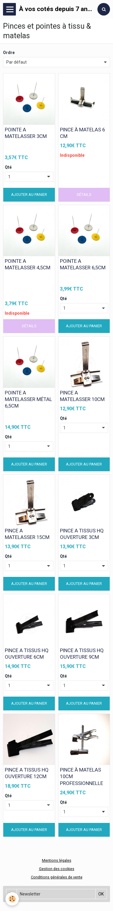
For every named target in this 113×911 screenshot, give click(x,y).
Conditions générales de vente (56, 877)
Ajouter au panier (29, 194)
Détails (84, 194)
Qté (8, 167)
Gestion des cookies (56, 869)
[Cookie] (12, 899)
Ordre (9, 52)
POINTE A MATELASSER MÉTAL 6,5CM (28, 399)
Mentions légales (56, 860)
